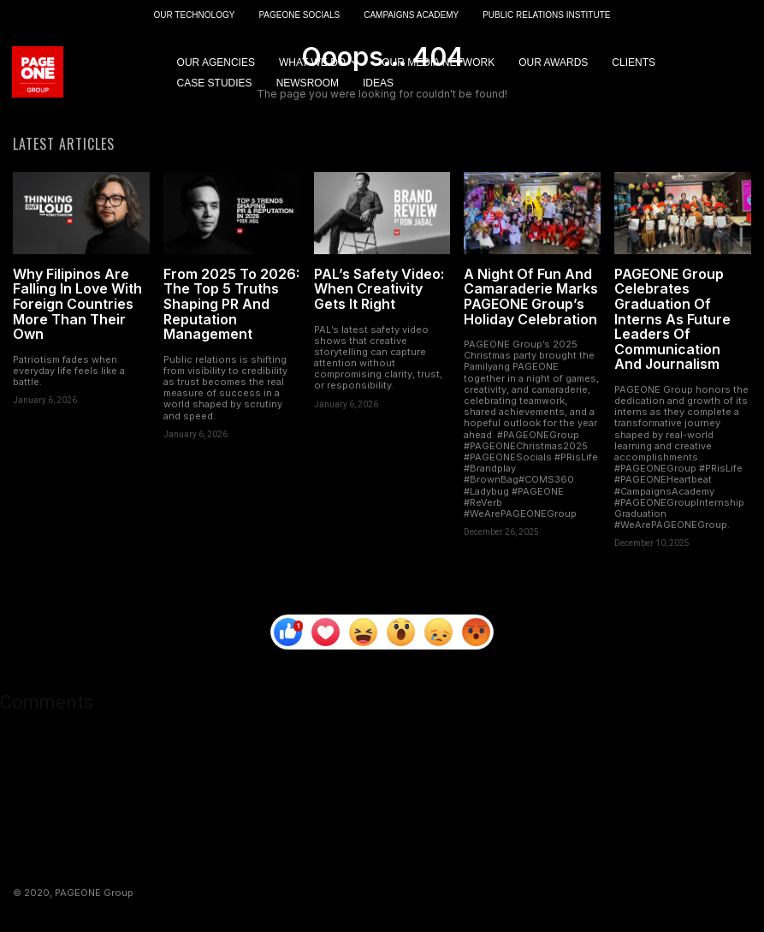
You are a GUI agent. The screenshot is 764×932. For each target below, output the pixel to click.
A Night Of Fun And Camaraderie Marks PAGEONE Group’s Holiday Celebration (531, 298)
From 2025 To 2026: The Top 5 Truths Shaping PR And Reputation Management (231, 305)
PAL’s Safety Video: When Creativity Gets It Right (379, 290)
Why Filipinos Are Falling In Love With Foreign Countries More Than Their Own (77, 305)
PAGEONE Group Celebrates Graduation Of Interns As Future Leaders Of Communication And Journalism (672, 321)
